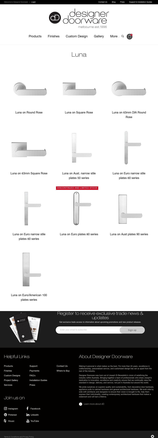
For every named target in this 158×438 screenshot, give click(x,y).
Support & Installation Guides (140, 2)
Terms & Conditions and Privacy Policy (19, 437)
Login (33, 2)
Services (8, 385)
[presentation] (100, 342)
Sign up (132, 330)
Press (122, 2)
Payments (34, 371)
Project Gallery (11, 380)
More (115, 36)
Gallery (99, 36)
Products (35, 36)
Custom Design (77, 36)
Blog (113, 2)
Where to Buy (63, 371)
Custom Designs (12, 376)
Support (33, 366)
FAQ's (32, 376)
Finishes (53, 36)
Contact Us (102, 2)
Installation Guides (38, 380)
